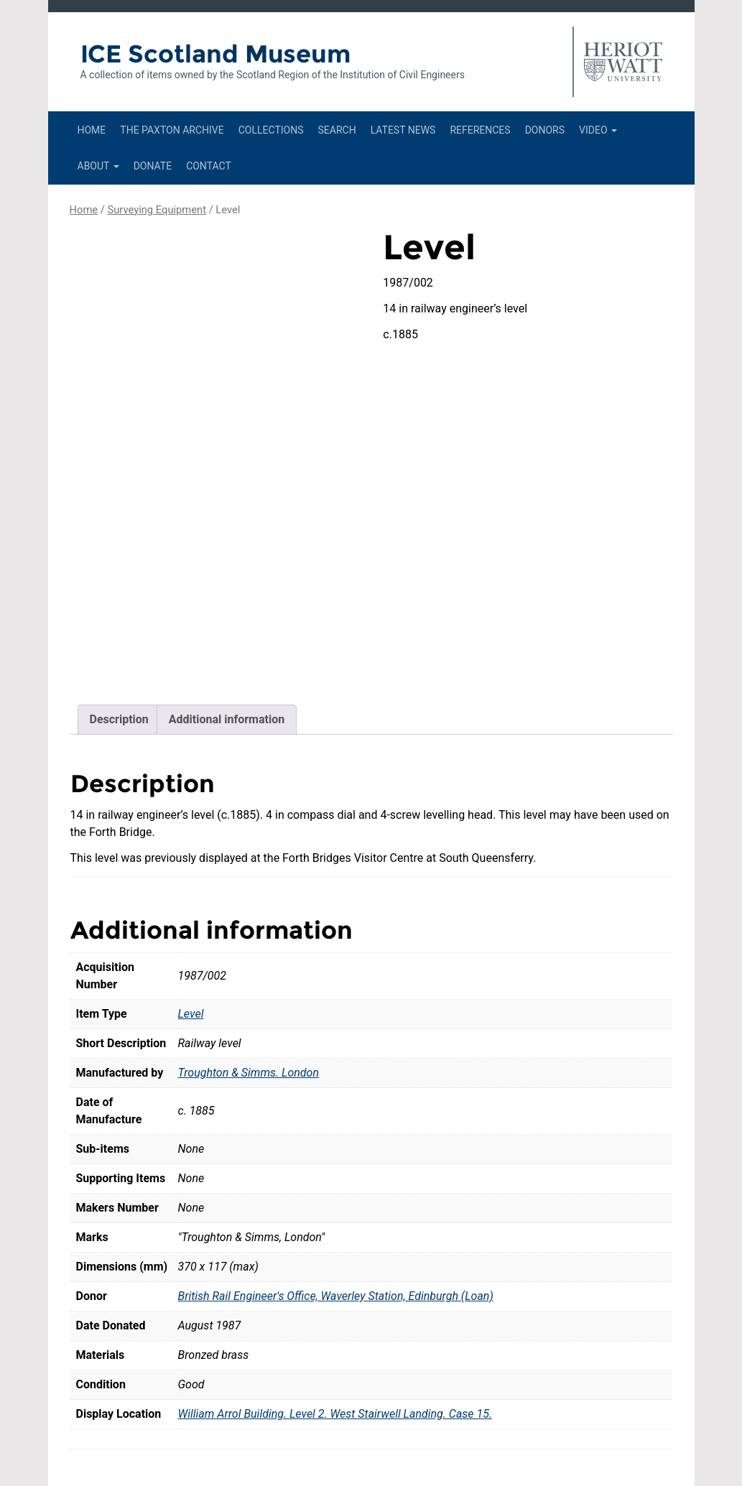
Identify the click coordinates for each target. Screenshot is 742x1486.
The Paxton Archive (171, 130)
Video (598, 130)
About (98, 166)
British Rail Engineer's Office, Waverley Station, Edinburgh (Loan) (335, 1200)
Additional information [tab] (226, 624)
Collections (271, 130)
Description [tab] (119, 624)
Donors (545, 130)
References (480, 130)
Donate (153, 166)
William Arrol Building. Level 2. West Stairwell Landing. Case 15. (335, 1318)
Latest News (403, 130)
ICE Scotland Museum (215, 54)
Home (92, 130)
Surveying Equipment (156, 209)
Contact (208, 166)
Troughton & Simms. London (249, 977)
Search (336, 130)
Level (191, 918)
